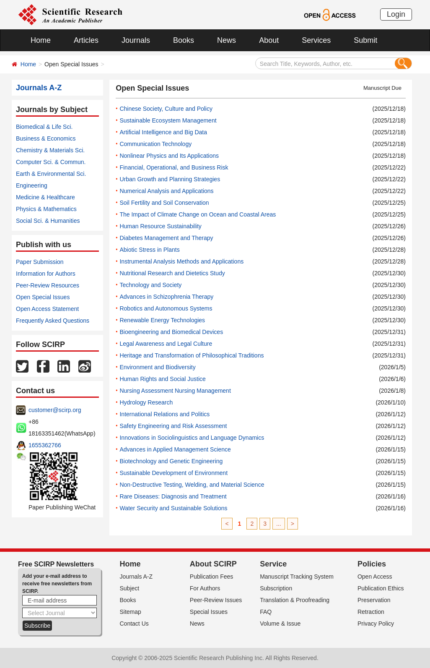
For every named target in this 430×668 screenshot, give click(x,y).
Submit (365, 40)
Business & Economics (45, 138)
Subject (130, 588)
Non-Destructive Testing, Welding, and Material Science (191, 484)
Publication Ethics (380, 588)
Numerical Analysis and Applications (166, 191)
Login (396, 14)
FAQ (266, 611)
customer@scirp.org (54, 410)
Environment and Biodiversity (157, 367)
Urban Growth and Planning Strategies (169, 179)
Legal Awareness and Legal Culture (165, 343)
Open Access (374, 576)
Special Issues (209, 611)
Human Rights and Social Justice (162, 379)
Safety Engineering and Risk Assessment (173, 426)
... (278, 523)
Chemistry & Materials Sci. (50, 150)
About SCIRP (213, 564)
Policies (371, 564)
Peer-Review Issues (216, 600)
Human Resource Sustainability (160, 226)
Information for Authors (45, 273)
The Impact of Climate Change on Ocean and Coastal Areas (197, 214)
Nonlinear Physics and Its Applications (169, 155)
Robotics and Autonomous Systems (165, 308)
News (226, 40)
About (269, 40)
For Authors (205, 588)
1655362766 (44, 445)
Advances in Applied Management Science (175, 449)
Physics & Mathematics (46, 209)
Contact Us (134, 623)
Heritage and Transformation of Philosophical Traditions (191, 355)
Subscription (276, 588)
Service (273, 564)
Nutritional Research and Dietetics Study (172, 273)
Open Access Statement (47, 308)
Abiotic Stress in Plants (149, 249)
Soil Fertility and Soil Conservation (164, 202)
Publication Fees (211, 576)
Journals (136, 40)
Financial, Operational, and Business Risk (173, 167)
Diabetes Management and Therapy (166, 238)
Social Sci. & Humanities (48, 220)
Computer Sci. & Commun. (51, 162)
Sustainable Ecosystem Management (167, 120)
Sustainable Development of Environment (173, 473)
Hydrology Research (146, 402)
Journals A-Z (136, 576)
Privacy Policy (375, 623)
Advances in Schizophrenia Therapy (166, 296)
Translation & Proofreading (294, 600)
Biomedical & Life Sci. (44, 126)
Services (316, 40)
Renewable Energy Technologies (162, 320)
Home (41, 40)
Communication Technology (155, 144)
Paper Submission (40, 261)
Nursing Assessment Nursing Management (175, 390)
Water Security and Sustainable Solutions (173, 508)
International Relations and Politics (164, 414)
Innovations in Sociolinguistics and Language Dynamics (191, 437)
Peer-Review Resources (47, 285)
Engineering (31, 185)
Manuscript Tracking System (297, 576)
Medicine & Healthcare (45, 197)
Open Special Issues (43, 297)
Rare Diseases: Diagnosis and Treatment (172, 496)
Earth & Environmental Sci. (51, 173)
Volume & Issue (280, 623)
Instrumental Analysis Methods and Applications (181, 261)
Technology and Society (150, 285)
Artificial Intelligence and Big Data (163, 132)
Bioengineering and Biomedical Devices (171, 332)
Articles (86, 40)
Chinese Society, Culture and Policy (165, 108)
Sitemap (130, 611)
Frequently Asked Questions (52, 320)
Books (183, 40)
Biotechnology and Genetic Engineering (171, 461)
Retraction (370, 611)
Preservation (374, 600)
